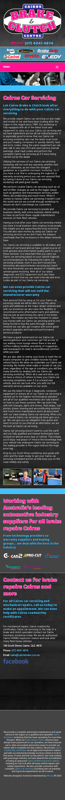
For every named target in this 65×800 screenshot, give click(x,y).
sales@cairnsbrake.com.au (25, 655)
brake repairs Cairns (35, 740)
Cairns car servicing (24, 768)
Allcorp (50, 775)
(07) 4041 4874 (39, 44)
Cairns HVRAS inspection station (43, 761)
